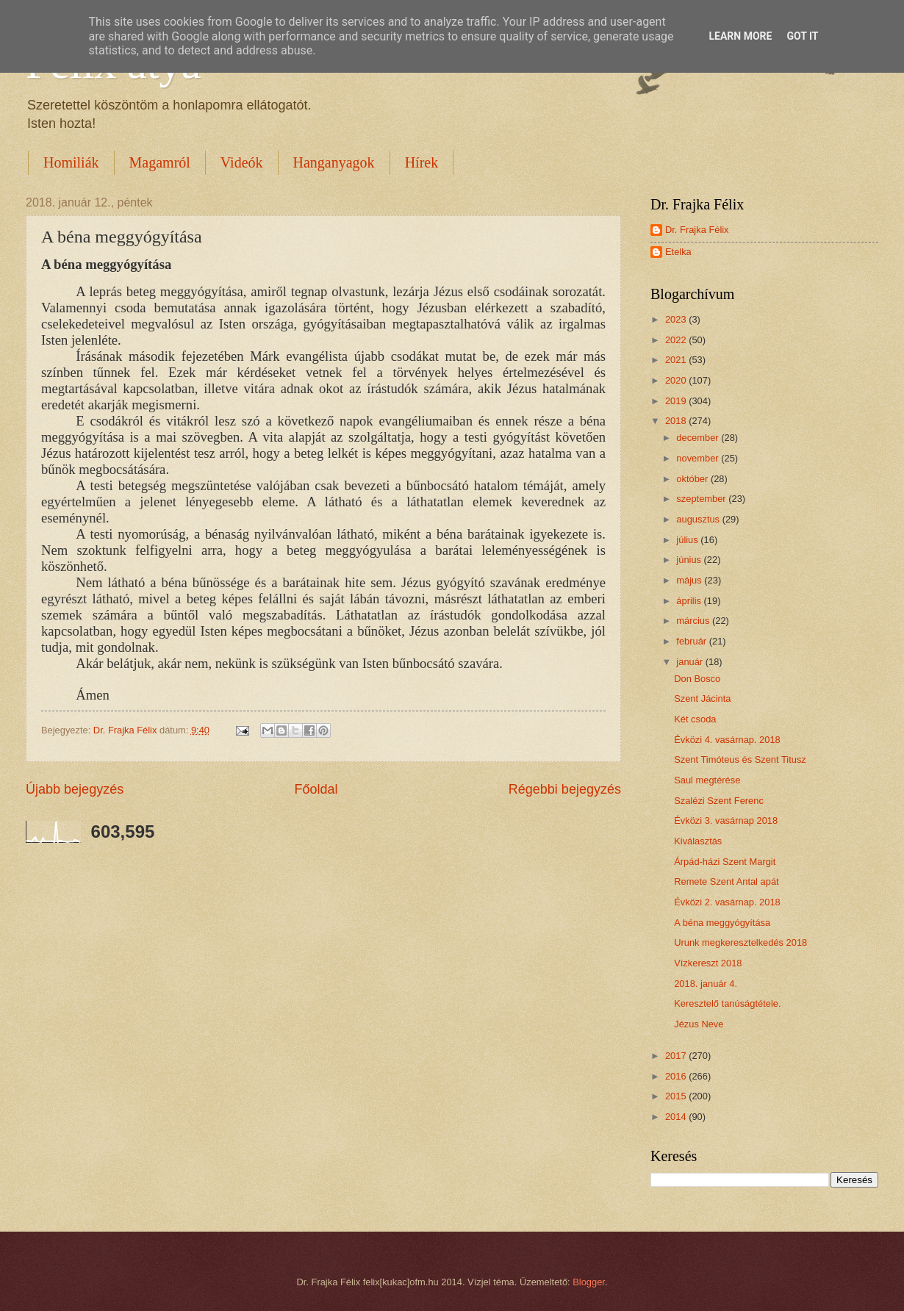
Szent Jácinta (702, 698)
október (693, 478)
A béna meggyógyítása (722, 922)
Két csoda (695, 719)
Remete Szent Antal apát (726, 881)
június (689, 559)
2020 (677, 380)
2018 (677, 420)
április (689, 600)
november (698, 458)
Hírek (422, 162)
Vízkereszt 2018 (708, 963)
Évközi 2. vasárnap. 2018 (727, 902)
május (690, 580)
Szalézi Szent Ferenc (719, 800)
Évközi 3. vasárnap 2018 (726, 820)
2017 (677, 1055)
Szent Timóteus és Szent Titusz (740, 759)
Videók (241, 162)
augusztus (699, 519)
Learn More (740, 36)
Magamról (159, 162)
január (690, 661)
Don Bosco (697, 678)
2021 (677, 359)
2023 (677, 319)
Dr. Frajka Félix (697, 229)
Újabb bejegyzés (74, 789)
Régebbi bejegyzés (565, 789)
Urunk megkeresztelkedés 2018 (740, 942)
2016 (677, 1076)
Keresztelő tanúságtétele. (727, 1003)
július (688, 539)
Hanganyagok (334, 162)
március (694, 620)
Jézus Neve (698, 1024)
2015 (677, 1096)
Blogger (589, 1281)
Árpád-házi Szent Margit (724, 861)
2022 (677, 339)
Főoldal (315, 789)
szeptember (702, 498)
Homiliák (71, 162)
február (692, 641)
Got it (802, 36)
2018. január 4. (705, 983)
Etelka (678, 251)
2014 (677, 1116)
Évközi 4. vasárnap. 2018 (727, 739)
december (698, 437)
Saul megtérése (707, 780)
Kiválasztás (698, 841)
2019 (677, 400)
